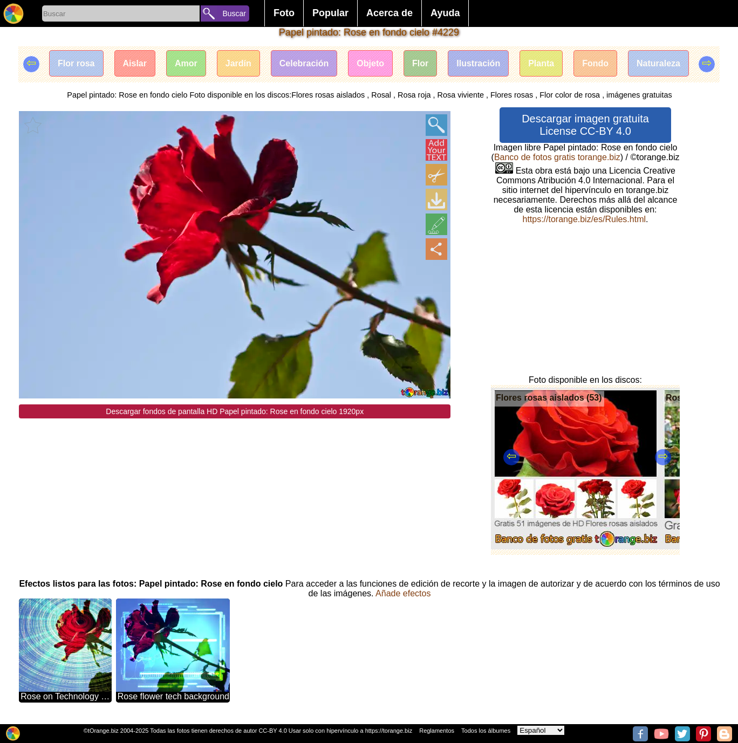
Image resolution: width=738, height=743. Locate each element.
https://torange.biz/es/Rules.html (584, 219)
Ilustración (478, 63)
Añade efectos (402, 593)
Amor (186, 63)
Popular (330, 13)
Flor (420, 63)
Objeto (370, 63)
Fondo (595, 63)
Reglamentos (436, 730)
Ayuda (445, 13)
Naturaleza (658, 63)
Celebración (304, 63)
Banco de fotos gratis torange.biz (557, 157)
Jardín (238, 63)
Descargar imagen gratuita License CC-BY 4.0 (585, 125)
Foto (284, 13)
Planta (541, 63)
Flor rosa (76, 63)
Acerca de (389, 13)
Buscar (234, 13)
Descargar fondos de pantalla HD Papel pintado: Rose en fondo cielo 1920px (235, 411)
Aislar (135, 63)
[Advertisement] (234, 493)
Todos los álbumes (485, 730)
